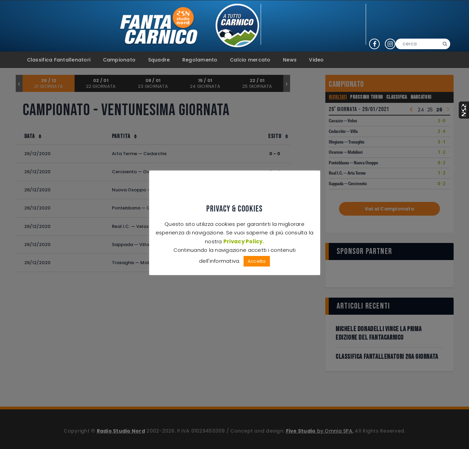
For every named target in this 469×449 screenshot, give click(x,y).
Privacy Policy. (243, 241)
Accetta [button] (257, 261)
